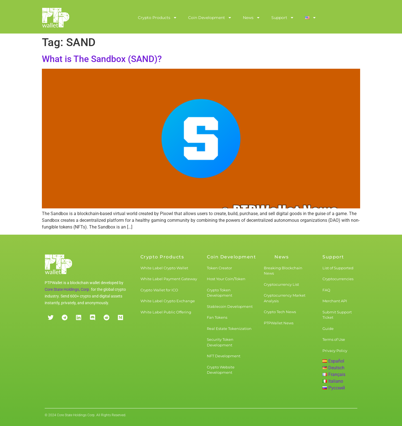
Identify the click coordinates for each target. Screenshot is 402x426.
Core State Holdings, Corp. (67, 289)
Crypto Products (157, 17)
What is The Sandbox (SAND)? (102, 59)
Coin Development (210, 17)
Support (282, 17)
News (251, 17)
